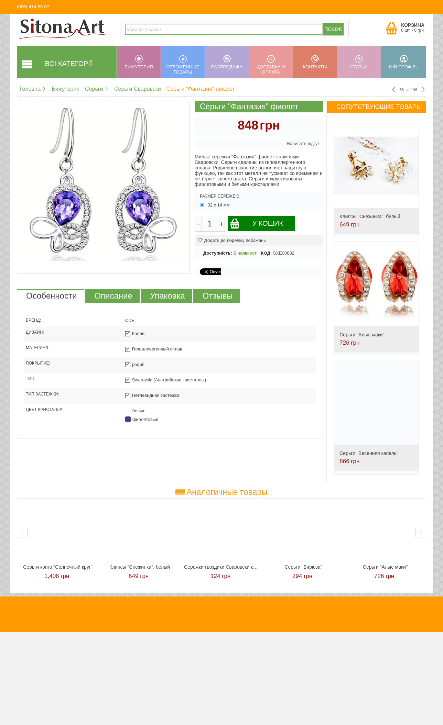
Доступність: (217, 253)
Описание (113, 295)
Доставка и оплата (271, 65)
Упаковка (167, 295)
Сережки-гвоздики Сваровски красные (221, 567)
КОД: (266, 253)
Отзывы (218, 295)
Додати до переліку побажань (232, 240)
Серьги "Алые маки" (361, 334)
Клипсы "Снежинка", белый (369, 216)
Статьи (359, 62)
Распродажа (227, 62)
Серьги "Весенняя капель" (368, 453)
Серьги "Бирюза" (303, 567)
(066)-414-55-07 (33, 6)
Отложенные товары (183, 65)
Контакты (315, 62)
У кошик (256, 223)
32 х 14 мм (215, 205)
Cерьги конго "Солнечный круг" (57, 567)
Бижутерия (139, 62)
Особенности (51, 295)
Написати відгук (303, 143)
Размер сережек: (219, 196)
